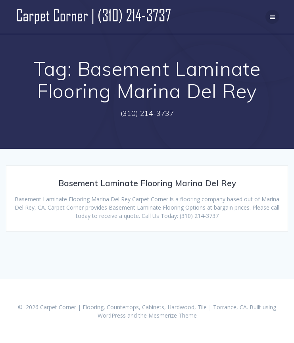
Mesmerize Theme (172, 315)
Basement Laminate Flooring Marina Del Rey (147, 183)
